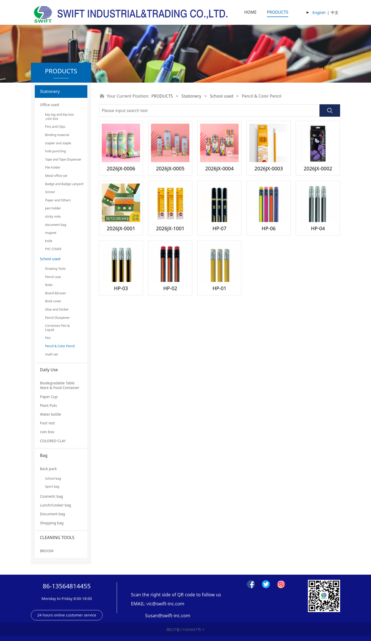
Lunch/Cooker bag (55, 505)
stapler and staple (58, 143)
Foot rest (47, 423)
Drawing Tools (55, 268)
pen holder (53, 208)
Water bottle (50, 414)
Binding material (57, 135)
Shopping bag (52, 522)
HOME (250, 12)
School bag (53, 478)
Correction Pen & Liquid (57, 327)
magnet (50, 233)
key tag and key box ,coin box (59, 116)
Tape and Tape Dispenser (61, 159)
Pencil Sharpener (57, 317)
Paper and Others (58, 200)
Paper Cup (48, 396)
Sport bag (52, 486)
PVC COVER (53, 249)
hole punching (55, 151)
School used (50, 258)
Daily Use (49, 370)
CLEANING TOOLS (57, 537)
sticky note (53, 216)
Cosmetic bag (51, 496)
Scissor (50, 192)
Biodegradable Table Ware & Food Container (59, 385)
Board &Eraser (55, 293)
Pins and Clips (55, 126)
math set (51, 354)
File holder (52, 167)
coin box (47, 431)
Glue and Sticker (57, 309)
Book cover (53, 301)
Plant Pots (48, 405)
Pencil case (53, 277)
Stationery (50, 91)
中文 (335, 12)
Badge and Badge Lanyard (61, 184)
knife (48, 241)
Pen (47, 338)
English (319, 12)
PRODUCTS (277, 12)
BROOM (46, 550)
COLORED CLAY (53, 440)
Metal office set (56, 175)
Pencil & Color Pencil (60, 346)
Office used (49, 104)
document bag (55, 225)
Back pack (48, 468)
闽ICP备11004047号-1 (185, 629)
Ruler (49, 285)
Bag (43, 455)
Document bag (52, 513)
